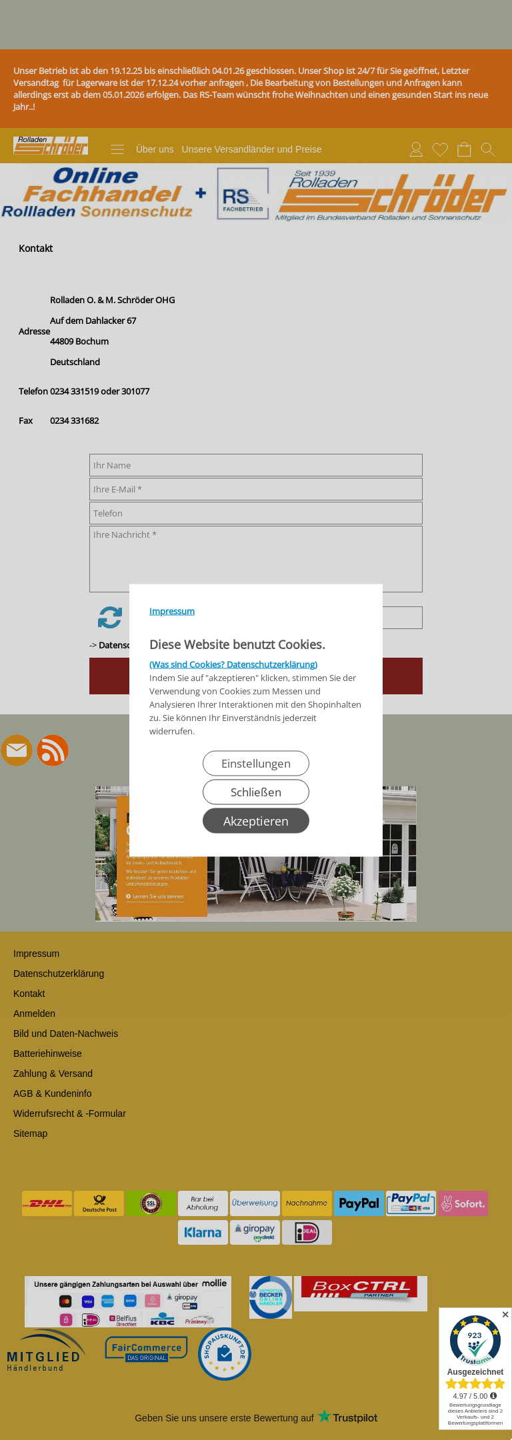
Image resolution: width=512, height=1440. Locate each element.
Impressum (172, 610)
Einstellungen (256, 762)
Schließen (256, 791)
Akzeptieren (256, 820)
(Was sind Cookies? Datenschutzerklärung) (233, 664)
